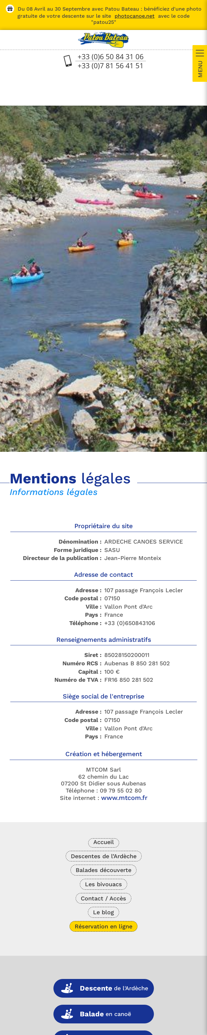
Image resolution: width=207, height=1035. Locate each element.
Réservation (103, 926)
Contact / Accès (103, 898)
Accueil (103, 842)
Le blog (103, 912)
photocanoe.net (135, 16)
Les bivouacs (103, 884)
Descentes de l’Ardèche (103, 856)
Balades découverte (103, 870)
